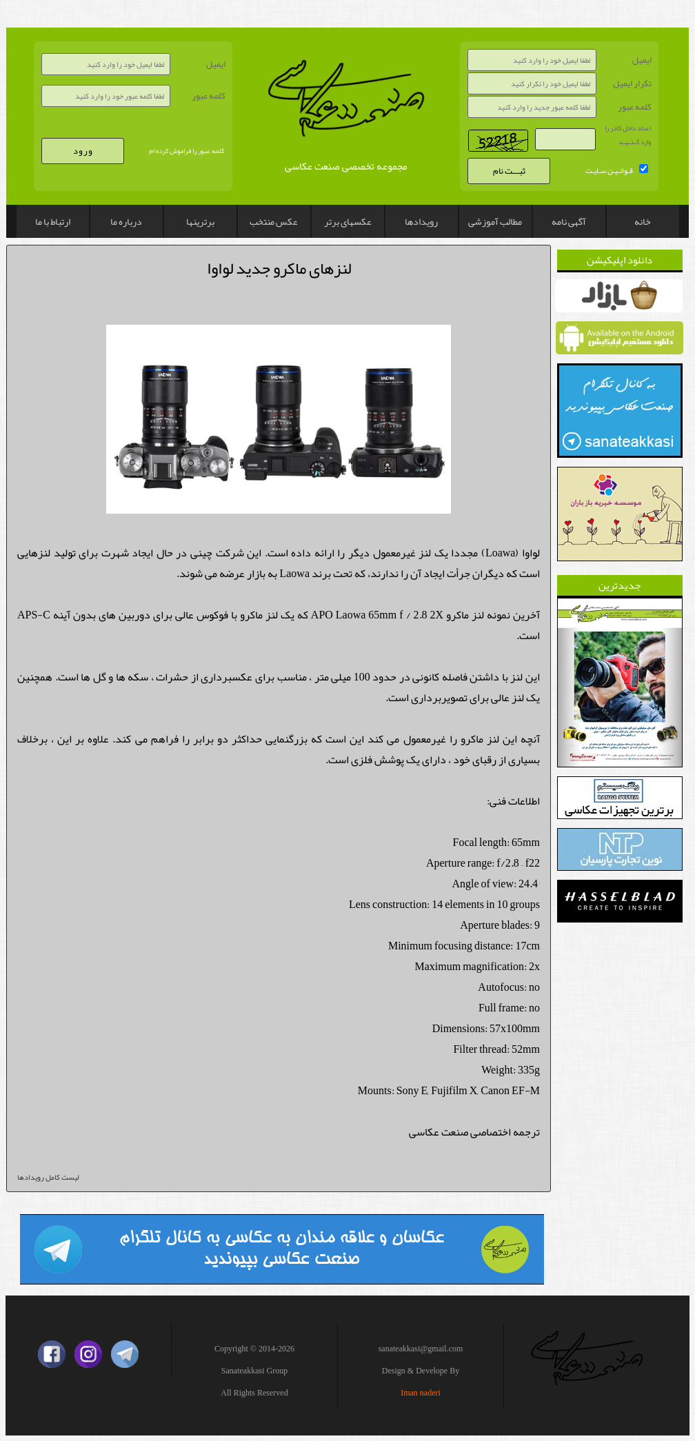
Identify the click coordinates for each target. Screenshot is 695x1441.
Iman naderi (421, 1393)
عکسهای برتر (348, 221)
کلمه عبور (208, 96)
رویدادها (421, 221)
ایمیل (215, 64)
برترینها (200, 221)
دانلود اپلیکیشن (619, 260)
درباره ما (126, 221)
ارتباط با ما (52, 221)
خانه (642, 221)
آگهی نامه (569, 221)
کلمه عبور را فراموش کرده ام (186, 151)
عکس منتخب (274, 221)
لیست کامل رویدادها (48, 1177)
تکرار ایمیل (632, 83)
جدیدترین (619, 585)
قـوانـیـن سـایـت (609, 170)
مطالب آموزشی (495, 221)
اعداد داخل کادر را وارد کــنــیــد (628, 135)
